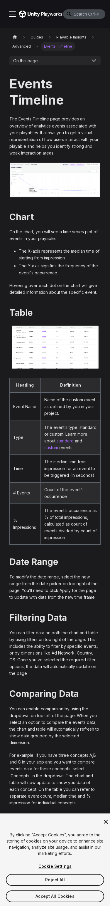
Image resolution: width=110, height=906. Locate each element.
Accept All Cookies (55, 898)
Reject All (55, 882)
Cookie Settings (55, 868)
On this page (25, 60)
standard (65, 440)
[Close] (105, 824)
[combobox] (84, 14)
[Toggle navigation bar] (12, 14)
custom (51, 447)
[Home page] (15, 37)
